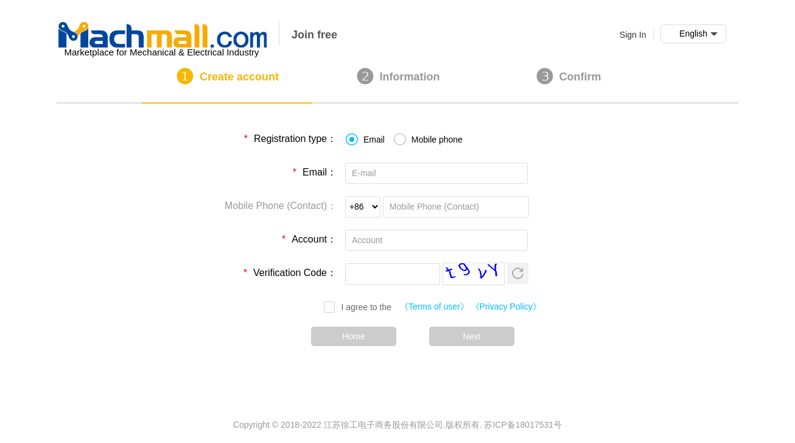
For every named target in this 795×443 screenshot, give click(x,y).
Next (472, 336)
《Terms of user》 (434, 306)
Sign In (633, 35)
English (698, 34)
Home (353, 336)
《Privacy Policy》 (506, 306)
